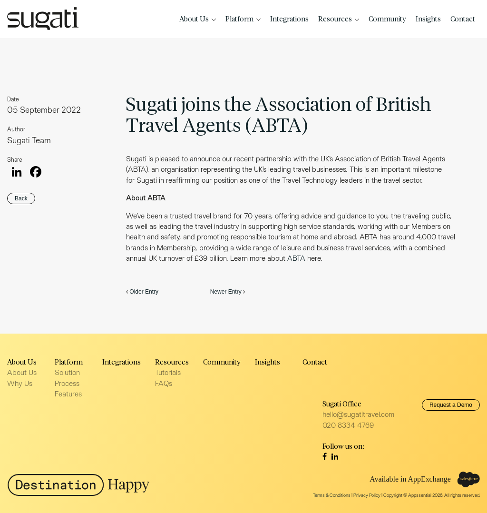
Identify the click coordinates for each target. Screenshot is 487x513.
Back (21, 198)
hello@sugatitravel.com (358, 414)
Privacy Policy (366, 495)
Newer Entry (226, 291)
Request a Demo (450, 405)
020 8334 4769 (348, 425)
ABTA (297, 258)
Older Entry (143, 291)
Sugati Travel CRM (42, 18)
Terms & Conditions (332, 495)
